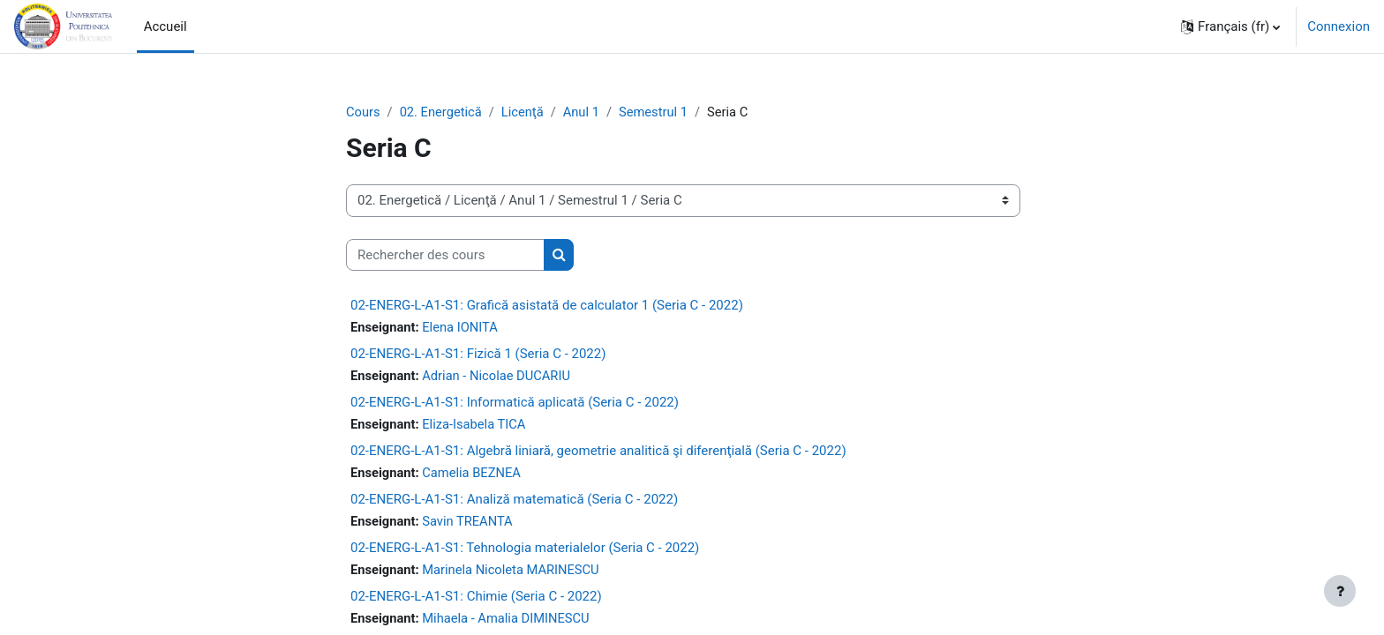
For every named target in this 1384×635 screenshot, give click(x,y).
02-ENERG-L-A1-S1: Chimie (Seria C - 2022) (476, 600)
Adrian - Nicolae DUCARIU (499, 377)
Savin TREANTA (470, 524)
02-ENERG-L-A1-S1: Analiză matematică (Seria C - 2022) (514, 502)
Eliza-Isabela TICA (477, 426)
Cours (363, 112)
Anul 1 (585, 112)
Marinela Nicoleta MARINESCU (514, 572)
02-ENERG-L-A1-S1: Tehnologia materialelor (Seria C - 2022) (524, 550)
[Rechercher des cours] (445, 255)
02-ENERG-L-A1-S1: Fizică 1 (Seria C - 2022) (478, 354)
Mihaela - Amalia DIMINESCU (509, 622)
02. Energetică (443, 112)
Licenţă (525, 112)
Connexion (1338, 26)
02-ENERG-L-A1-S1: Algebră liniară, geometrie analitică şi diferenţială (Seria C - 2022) (598, 452)
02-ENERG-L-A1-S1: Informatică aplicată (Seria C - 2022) (514, 404)
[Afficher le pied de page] (1340, 591)
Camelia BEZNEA (474, 474)
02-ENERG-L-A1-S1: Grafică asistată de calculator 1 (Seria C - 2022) (546, 306)
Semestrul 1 (658, 112)
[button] (1230, 26)
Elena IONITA (462, 328)
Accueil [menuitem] (165, 26)
